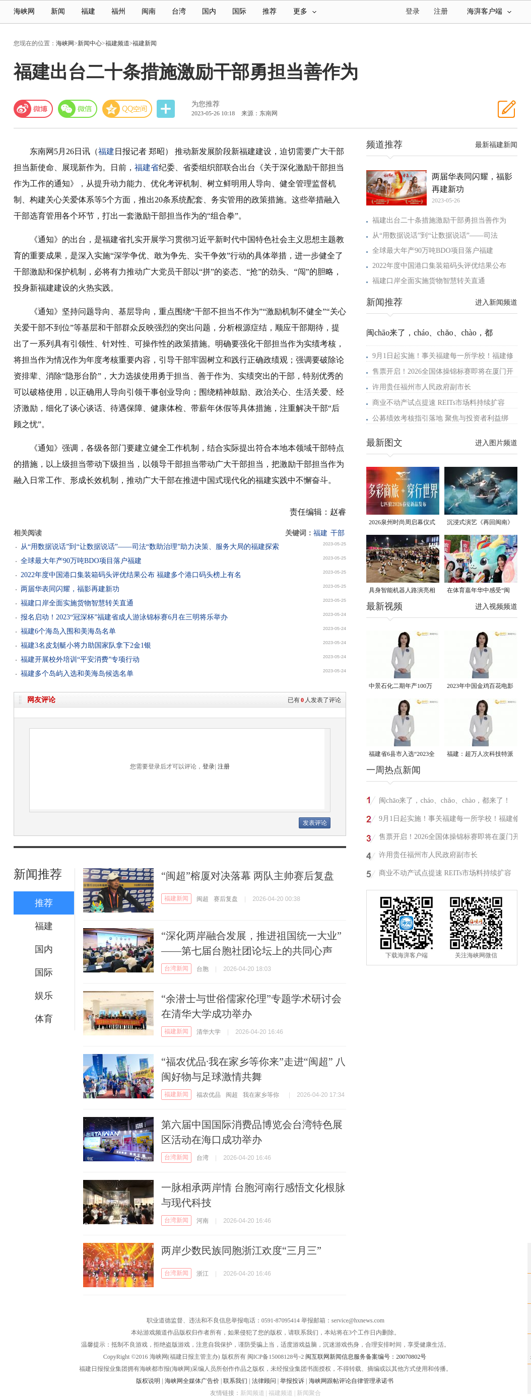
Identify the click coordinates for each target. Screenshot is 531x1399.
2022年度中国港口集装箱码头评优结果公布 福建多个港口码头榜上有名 (131, 575)
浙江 (202, 1273)
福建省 (147, 167)
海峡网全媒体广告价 (192, 1380)
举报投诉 (292, 1380)
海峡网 (24, 11)
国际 (239, 11)
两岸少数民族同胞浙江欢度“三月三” (241, 1250)
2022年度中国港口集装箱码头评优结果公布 (439, 265)
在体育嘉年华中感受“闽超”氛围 (478, 591)
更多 (304, 11)
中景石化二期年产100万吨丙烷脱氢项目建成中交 (402, 686)
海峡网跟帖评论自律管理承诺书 (351, 1380)
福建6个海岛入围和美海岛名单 (68, 631)
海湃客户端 (489, 11)
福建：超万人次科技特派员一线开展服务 (480, 754)
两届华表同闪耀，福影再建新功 (70, 589)
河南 (202, 1220)
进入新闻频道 (496, 302)
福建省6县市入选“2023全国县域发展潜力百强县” (402, 754)
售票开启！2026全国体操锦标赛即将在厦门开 (442, 371)
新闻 (58, 11)
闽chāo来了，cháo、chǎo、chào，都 (429, 332)
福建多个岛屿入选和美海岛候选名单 (77, 673)
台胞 (202, 968)
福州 (118, 11)
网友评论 (41, 700)
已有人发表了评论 (314, 700)
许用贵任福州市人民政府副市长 (421, 387)
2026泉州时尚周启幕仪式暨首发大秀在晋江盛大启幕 (402, 523)
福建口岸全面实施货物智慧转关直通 (77, 603)
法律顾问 (264, 1380)
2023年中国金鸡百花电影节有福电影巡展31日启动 (480, 686)
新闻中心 (90, 43)
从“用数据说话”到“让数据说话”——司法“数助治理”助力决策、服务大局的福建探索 (150, 546)
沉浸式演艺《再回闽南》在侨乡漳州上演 (480, 523)
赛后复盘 (226, 898)
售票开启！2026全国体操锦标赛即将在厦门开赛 (449, 838)
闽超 (202, 898)
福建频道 (117, 43)
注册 (441, 11)
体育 (44, 1019)
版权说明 (148, 1380)
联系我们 (235, 1380)
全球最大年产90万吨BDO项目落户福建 (81, 561)
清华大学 (208, 1031)
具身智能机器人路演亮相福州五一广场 (402, 591)
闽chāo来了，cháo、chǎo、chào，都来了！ (445, 800)
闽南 (149, 11)
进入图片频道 (496, 443)
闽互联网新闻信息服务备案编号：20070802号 (365, 1356)
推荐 (269, 11)
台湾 (179, 11)
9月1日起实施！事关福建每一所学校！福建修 (442, 356)
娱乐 (44, 996)
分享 (167, 109)
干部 (337, 533)
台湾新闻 (176, 968)
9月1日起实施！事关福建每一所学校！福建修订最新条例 (449, 820)
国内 (209, 11)
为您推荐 (205, 104)
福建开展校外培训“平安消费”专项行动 (80, 659)
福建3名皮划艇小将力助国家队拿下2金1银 (86, 645)
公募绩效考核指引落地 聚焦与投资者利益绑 (440, 418)
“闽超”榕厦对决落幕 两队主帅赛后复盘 (247, 875)
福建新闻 (144, 43)
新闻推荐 (38, 874)
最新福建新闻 (496, 145)
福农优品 (208, 1094)
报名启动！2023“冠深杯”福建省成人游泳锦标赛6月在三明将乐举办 (124, 617)
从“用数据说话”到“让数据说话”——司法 (435, 235)
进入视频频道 (496, 606)
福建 (88, 11)
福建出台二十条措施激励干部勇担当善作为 (439, 220)
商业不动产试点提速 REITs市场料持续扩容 (438, 402)
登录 (209, 766)
